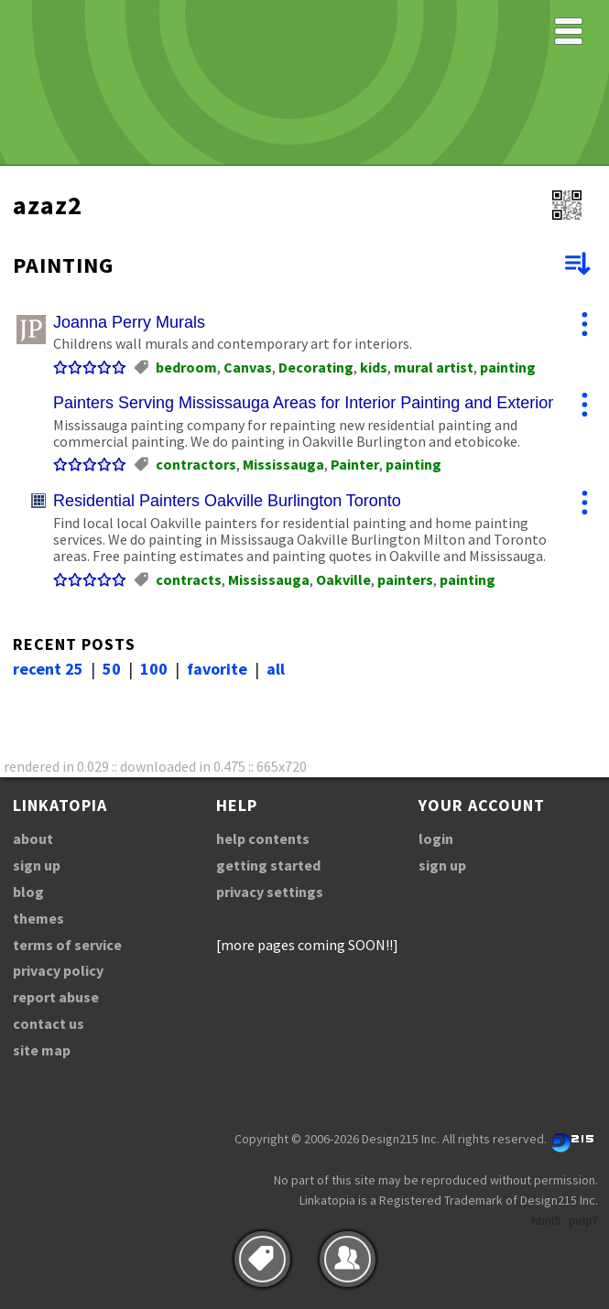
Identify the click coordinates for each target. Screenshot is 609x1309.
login (436, 838)
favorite (217, 668)
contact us (48, 1023)
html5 (545, 1221)
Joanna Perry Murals (129, 322)
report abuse (56, 997)
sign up (36, 865)
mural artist (433, 367)
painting (508, 367)
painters (405, 579)
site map (42, 1050)
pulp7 (583, 1221)
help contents (263, 838)
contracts (189, 579)
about (33, 838)
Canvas (247, 367)
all (275, 668)
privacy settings (269, 891)
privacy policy (58, 970)
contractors (196, 464)
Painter (355, 464)
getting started (268, 865)
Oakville (343, 579)
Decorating (315, 367)
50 (112, 668)
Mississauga (283, 464)
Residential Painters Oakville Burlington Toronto (227, 501)
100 (154, 668)
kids (373, 367)
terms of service (67, 945)
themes (38, 918)
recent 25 (48, 668)
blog (28, 891)
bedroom (186, 367)
